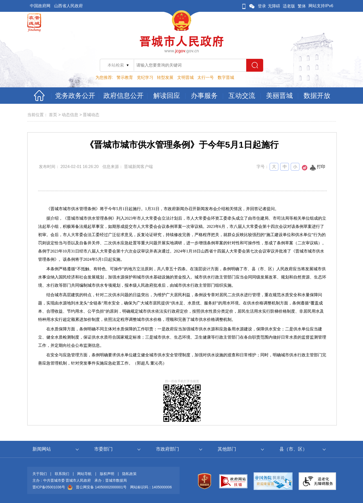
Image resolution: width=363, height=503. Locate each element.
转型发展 (165, 77)
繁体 (302, 6)
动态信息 (70, 115)
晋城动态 (91, 115)
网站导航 (84, 474)
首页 (53, 115)
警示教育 (125, 77)
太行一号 (205, 77)
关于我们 (39, 474)
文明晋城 (185, 77)
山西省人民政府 (68, 6)
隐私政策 (129, 474)
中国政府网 (40, 6)
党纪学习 (145, 77)
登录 (262, 6)
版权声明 (107, 474)
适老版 (289, 6)
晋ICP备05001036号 (48, 487)
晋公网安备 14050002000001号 (101, 487)
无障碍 (274, 6)
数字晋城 (226, 77)
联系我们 (62, 474)
